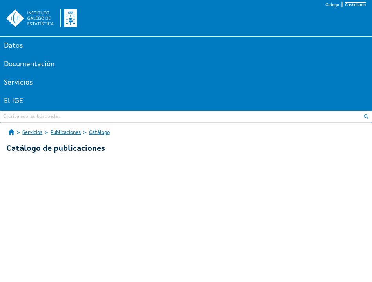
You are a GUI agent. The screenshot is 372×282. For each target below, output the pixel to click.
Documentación (29, 64)
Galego (332, 5)
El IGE (13, 101)
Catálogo (99, 132)
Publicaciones (66, 132)
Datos (13, 45)
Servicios (18, 82)
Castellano (355, 5)
